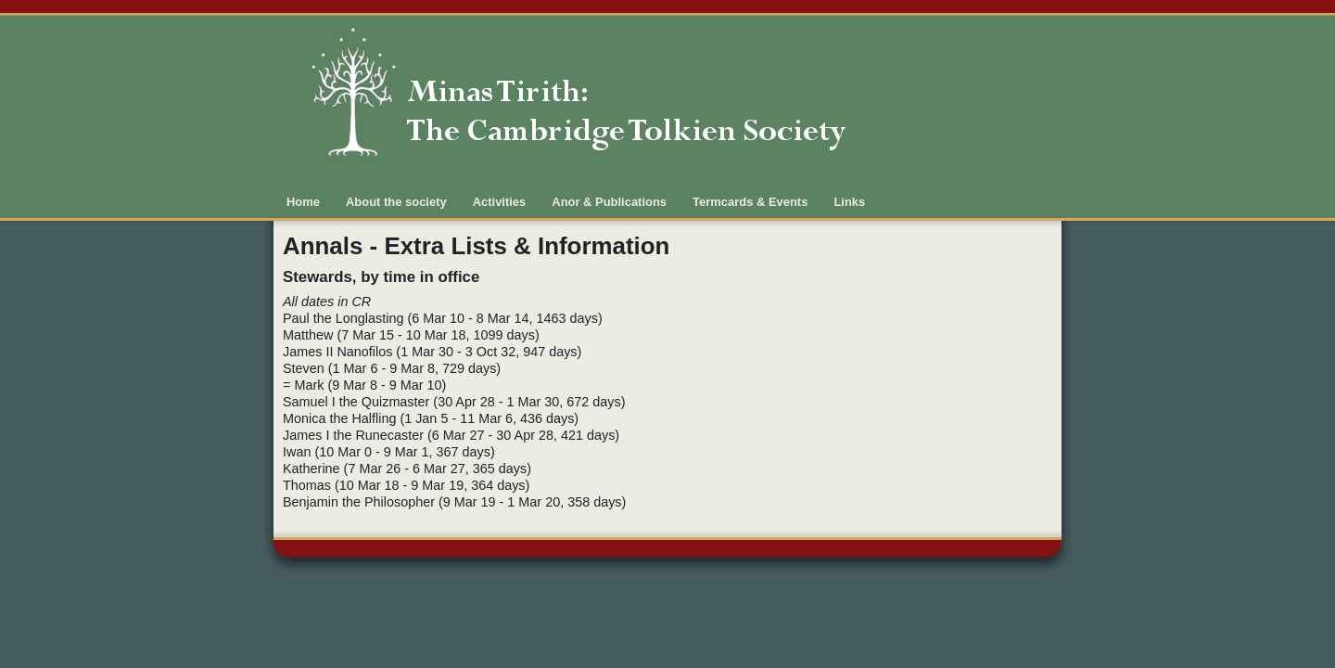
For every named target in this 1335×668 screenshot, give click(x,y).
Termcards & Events (750, 202)
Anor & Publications (609, 202)
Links (849, 202)
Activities (500, 202)
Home (303, 202)
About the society (396, 202)
